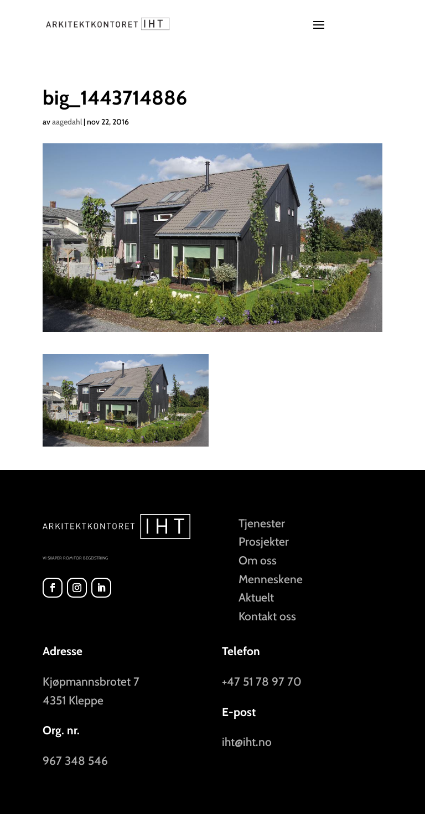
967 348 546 (75, 761)
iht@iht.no (247, 742)
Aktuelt (256, 597)
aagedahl (67, 122)
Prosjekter (264, 541)
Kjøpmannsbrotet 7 (91, 681)
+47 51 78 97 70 (262, 681)
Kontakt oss (267, 616)
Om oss (258, 560)
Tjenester (262, 523)
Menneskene (271, 579)
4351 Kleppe (73, 700)
